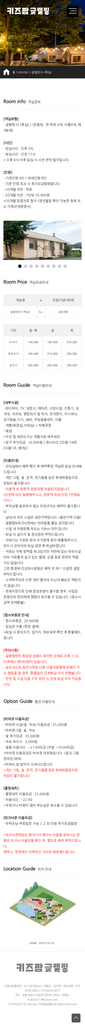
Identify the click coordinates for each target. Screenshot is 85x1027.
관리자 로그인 (47, 943)
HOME (33, 943)
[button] (20, 266)
